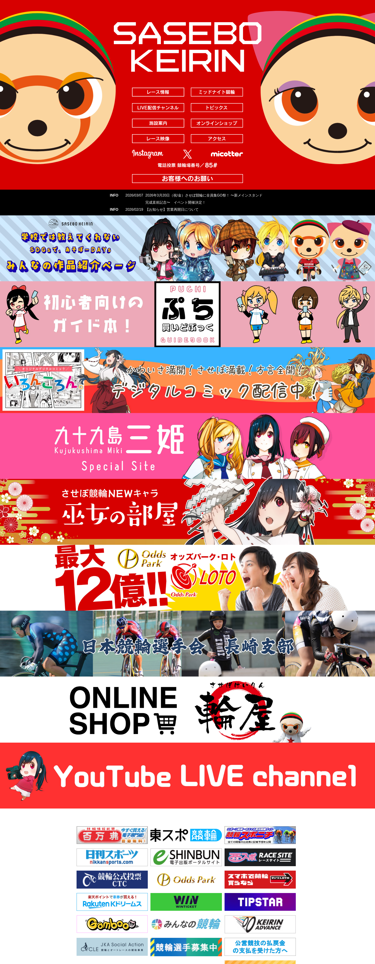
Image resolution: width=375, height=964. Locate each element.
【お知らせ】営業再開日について (172, 209)
